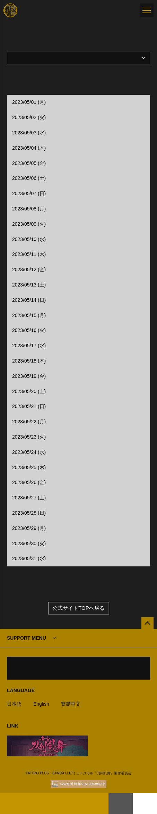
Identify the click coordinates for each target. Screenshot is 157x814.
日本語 (14, 704)
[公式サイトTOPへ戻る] (147, 623)
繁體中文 (70, 704)
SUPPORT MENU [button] (26, 638)
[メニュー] (147, 10)
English (41, 704)
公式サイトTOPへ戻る (78, 608)
